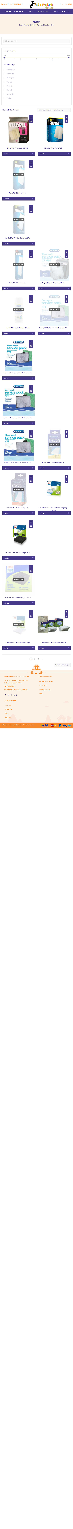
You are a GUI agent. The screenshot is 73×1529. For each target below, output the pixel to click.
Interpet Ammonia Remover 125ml (17, 328)
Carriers (10, 74)
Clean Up (10, 78)
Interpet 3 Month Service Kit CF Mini (53, 283)
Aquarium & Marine (30, 25)
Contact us (8, 709)
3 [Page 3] (38, 659)
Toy (9, 98)
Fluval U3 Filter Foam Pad (17, 283)
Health (10, 86)
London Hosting (29, 725)
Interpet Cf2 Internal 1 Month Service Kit (17, 418)
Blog (6, 714)
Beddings (11, 70)
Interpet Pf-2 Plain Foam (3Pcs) (17, 508)
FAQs (41, 694)
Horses (10, 90)
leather (10, 94)
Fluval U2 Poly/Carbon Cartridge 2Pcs (17, 238)
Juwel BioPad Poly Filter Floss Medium (53, 643)
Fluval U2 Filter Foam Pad (17, 193)
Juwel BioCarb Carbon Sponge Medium (17, 598)
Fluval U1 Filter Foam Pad (53, 148)
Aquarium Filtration (43, 25)
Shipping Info (43, 686)
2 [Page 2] (34, 659)
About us (8, 705)
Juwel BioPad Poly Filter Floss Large (17, 643)
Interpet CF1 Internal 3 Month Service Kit (17, 373)
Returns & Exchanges (46, 681)
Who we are (8, 718)
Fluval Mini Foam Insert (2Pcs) (17, 148)
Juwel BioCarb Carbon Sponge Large (17, 553)
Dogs (9, 82)
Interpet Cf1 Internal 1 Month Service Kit (53, 328)
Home (20, 25)
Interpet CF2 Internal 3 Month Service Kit (17, 463)
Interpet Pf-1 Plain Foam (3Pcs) (53, 463)
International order (45, 690)
